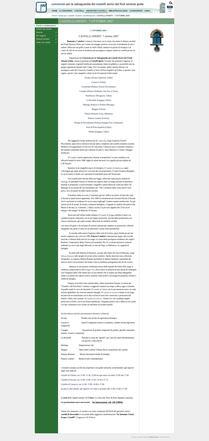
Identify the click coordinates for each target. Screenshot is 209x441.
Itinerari (39, 32)
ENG (170, 9)
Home (54, 10)
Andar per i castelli (96, 10)
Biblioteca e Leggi (118, 10)
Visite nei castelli (43, 42)
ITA (169, 7)
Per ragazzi (41, 36)
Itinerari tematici (43, 39)
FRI (169, 11)
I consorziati (135, 10)
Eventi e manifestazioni (85, 16)
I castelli (79, 10)
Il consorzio (65, 10)
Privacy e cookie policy (139, 437)
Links (147, 10)
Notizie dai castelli (43, 29)
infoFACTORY (165, 437)
